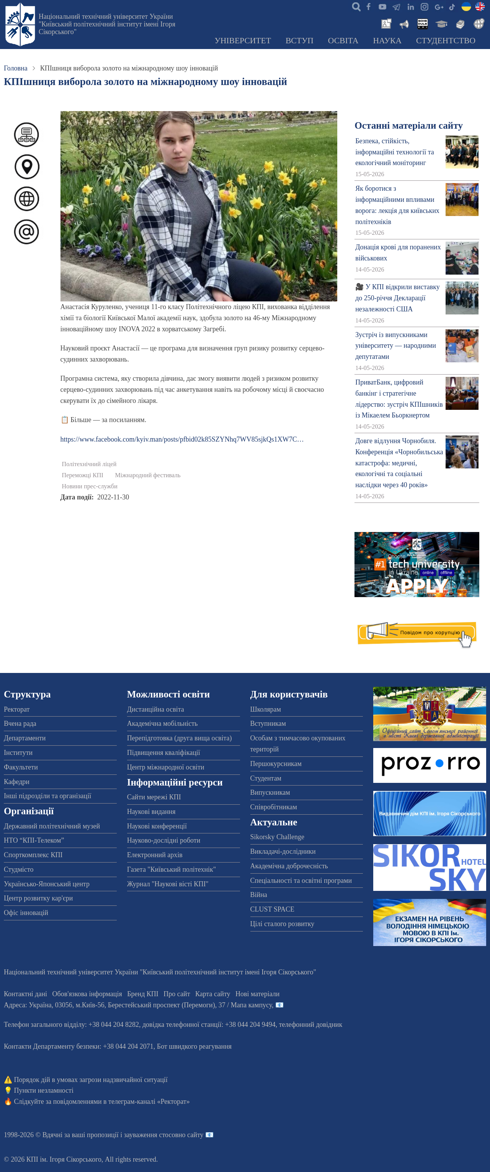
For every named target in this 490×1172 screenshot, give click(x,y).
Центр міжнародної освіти (165, 767)
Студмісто (18, 869)
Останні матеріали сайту (408, 125)
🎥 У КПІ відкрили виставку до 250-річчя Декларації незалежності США (397, 298)
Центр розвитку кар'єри (38, 898)
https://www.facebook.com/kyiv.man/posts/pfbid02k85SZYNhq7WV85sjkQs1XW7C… (182, 439)
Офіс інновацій (26, 913)
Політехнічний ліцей (89, 464)
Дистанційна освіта (155, 709)
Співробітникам (273, 807)
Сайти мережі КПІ (154, 797)
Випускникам (270, 792)
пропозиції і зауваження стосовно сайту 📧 (150, 1135)
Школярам (265, 709)
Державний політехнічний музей (52, 826)
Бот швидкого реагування (194, 1046)
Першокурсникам (276, 764)
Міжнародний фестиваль (147, 475)
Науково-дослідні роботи (164, 840)
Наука (387, 40)
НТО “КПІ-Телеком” (34, 840)
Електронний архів (155, 855)
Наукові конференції (157, 826)
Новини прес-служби (90, 486)
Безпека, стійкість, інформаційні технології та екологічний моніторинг (394, 152)
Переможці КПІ (82, 475)
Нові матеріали (257, 994)
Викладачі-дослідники (283, 851)
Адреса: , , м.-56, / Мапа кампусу (138, 1005)
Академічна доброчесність (289, 866)
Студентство (445, 40)
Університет (242, 40)
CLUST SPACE (272, 909)
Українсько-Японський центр (47, 884)
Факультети (21, 767)
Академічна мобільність (162, 723)
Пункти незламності (44, 1090)
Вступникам (268, 723)
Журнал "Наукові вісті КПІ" (168, 884)
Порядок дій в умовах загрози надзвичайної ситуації (91, 1080)
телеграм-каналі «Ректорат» (149, 1101)
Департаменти (25, 738)
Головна (16, 68)
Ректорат (16, 709)
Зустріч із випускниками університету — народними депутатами (395, 346)
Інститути (18, 752)
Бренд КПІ (142, 994)
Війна (258, 895)
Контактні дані (25, 994)
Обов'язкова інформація (87, 994)
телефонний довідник (311, 1024)
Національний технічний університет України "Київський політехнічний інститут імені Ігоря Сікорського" (107, 24)
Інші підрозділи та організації (47, 796)
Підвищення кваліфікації (163, 752)
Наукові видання (151, 811)
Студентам (266, 778)
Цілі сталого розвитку (282, 924)
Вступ (300, 40)
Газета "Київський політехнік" (171, 869)
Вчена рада (20, 723)
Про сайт (176, 994)
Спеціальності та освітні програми (301, 880)
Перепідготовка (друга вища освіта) (179, 738)
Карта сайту (212, 994)
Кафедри (16, 782)
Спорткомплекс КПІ (33, 855)
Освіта (343, 40)
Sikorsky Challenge (277, 837)
